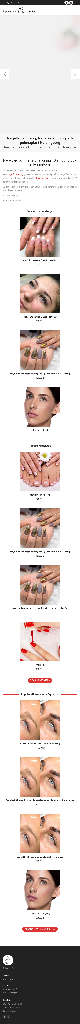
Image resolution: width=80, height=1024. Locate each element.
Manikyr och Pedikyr (40, 495)
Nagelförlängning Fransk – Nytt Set (40, 260)
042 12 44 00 (16, 2)
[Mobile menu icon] (74, 10)
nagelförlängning (15, 174)
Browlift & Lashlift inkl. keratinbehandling (40, 743)
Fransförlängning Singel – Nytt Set (40, 317)
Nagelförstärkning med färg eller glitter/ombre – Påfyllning (40, 373)
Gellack (40, 665)
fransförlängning (43, 178)
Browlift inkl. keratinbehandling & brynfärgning (40, 857)
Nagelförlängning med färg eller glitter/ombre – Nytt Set (40, 608)
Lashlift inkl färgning (40, 430)
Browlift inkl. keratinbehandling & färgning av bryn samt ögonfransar (40, 800)
